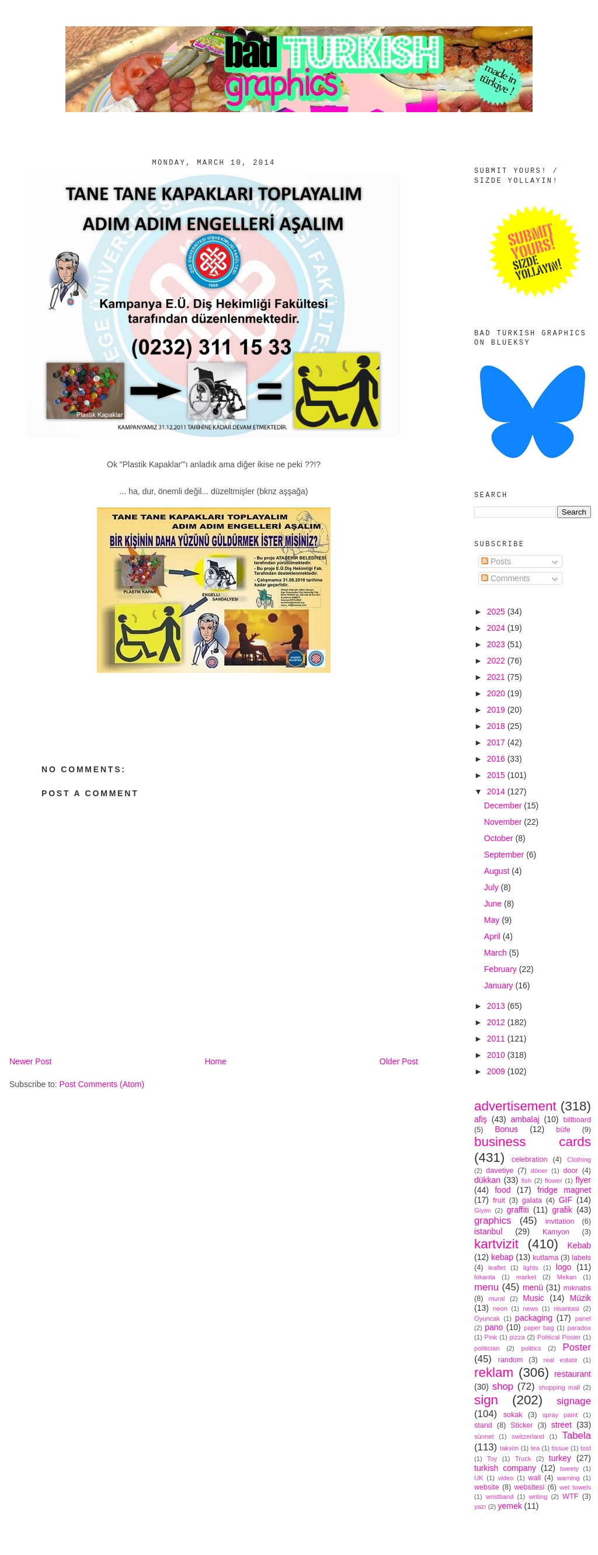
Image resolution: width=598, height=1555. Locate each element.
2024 (497, 628)
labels (581, 1258)
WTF (570, 1496)
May (493, 920)
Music (533, 1298)
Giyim (482, 1210)
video (506, 1477)
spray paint (560, 1414)
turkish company (505, 1468)
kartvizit (496, 1244)
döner (539, 1170)
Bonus (506, 1129)
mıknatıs (577, 1288)
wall (534, 1478)
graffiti (518, 1209)
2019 (497, 709)
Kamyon (556, 1232)
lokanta (484, 1276)
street (561, 1424)
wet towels (575, 1487)
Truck (523, 1458)
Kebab (579, 1245)
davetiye (499, 1171)
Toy (492, 1458)
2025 (497, 611)
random (510, 1360)
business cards (532, 1141)
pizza (516, 1337)
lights (530, 1267)
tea (535, 1448)
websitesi (529, 1487)
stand (483, 1425)
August (498, 871)
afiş (480, 1119)
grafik (562, 1209)
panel (583, 1318)
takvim (509, 1448)
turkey (560, 1458)
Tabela (576, 1435)
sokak (513, 1415)
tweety (569, 1468)
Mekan (567, 1276)
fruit (499, 1200)
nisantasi (566, 1308)
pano (494, 1327)
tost (585, 1448)
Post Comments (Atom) (102, 1084)
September (505, 854)
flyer (583, 1180)
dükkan (487, 1180)
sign (486, 1400)
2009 (497, 1071)
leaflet (497, 1267)
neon (500, 1308)
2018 (497, 726)
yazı (480, 1506)
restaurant (572, 1374)
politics (531, 1348)
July (492, 887)
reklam (493, 1372)
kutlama (545, 1258)
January (500, 985)
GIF (565, 1200)
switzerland (528, 1436)
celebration (530, 1159)
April (493, 936)
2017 (497, 742)
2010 (497, 1055)
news (530, 1308)
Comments (505, 578)
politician (487, 1348)
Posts (496, 561)
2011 (497, 1038)
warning (568, 1477)
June (494, 903)
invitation (560, 1221)
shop (502, 1386)
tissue (559, 1448)
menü (533, 1287)
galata (532, 1200)
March (496, 952)
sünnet (484, 1436)
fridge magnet (564, 1190)
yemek (509, 1506)
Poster (577, 1347)
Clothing (579, 1159)
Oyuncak (487, 1318)
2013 (497, 1006)
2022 (497, 660)
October (500, 838)
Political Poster (559, 1337)
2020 (497, 693)
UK (479, 1477)
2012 (497, 1022)
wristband (500, 1496)
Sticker (521, 1425)
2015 (497, 775)
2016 (497, 758)
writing (538, 1496)
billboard (577, 1120)
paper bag (539, 1327)
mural (496, 1298)
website (486, 1487)
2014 (497, 791)
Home (215, 1061)
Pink (490, 1337)
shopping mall (559, 1387)
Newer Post (30, 1061)
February (501, 969)
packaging (533, 1318)
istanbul (488, 1231)
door (570, 1171)
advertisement (515, 1106)
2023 (497, 644)
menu (486, 1287)
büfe (563, 1130)
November (504, 822)
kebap (502, 1257)
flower (553, 1180)
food (502, 1190)
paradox (579, 1327)
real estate (560, 1359)
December (504, 805)
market (526, 1276)
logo (563, 1267)
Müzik (580, 1298)
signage (574, 1401)
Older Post (399, 1061)
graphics (492, 1220)
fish (526, 1180)
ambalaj (525, 1119)
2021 (497, 677)
